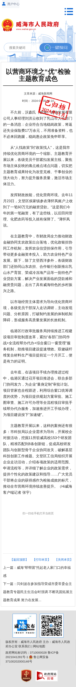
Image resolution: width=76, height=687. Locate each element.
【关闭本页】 (64, 559)
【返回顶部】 (19, 559)
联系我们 (24, 646)
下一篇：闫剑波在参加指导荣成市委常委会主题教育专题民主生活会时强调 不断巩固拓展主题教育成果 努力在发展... (38, 592)
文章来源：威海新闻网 (38, 93)
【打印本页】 (41, 559)
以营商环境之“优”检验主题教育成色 (38, 75)
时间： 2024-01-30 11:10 (38, 100)
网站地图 (39, 646)
